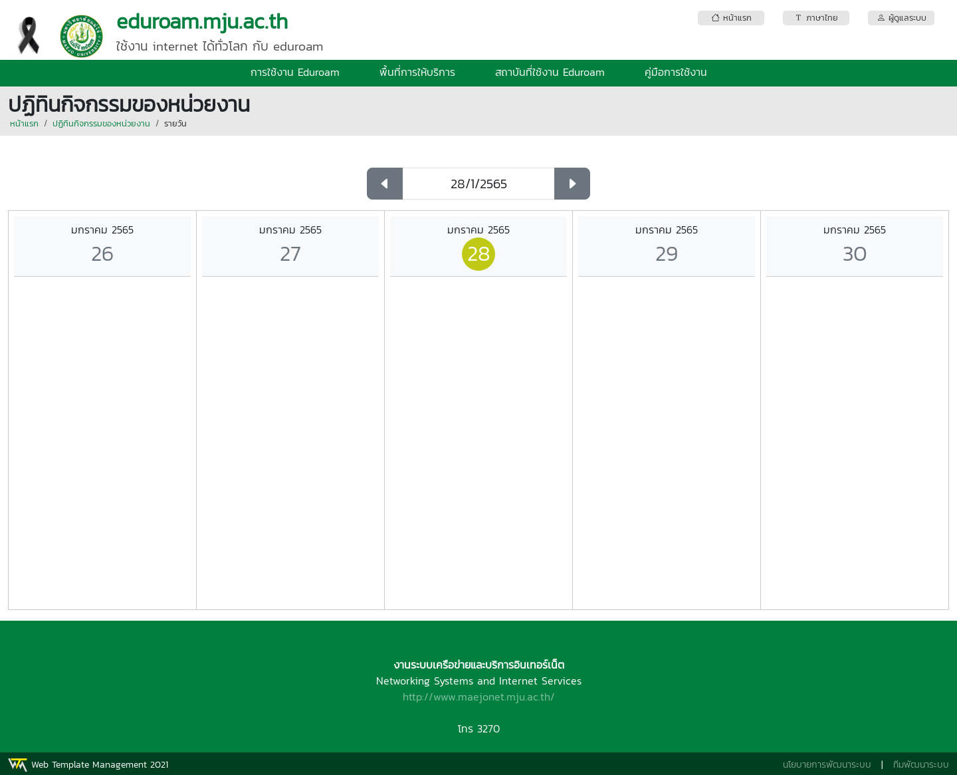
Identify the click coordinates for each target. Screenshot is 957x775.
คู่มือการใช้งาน (676, 72)
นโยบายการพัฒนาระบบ (827, 765)
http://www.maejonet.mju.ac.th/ (479, 696)
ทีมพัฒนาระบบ (921, 765)
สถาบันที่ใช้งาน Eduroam (550, 72)
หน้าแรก (24, 123)
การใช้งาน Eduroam (295, 72)
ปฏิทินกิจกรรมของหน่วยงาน (101, 123)
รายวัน (175, 123)
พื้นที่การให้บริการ (417, 72)
